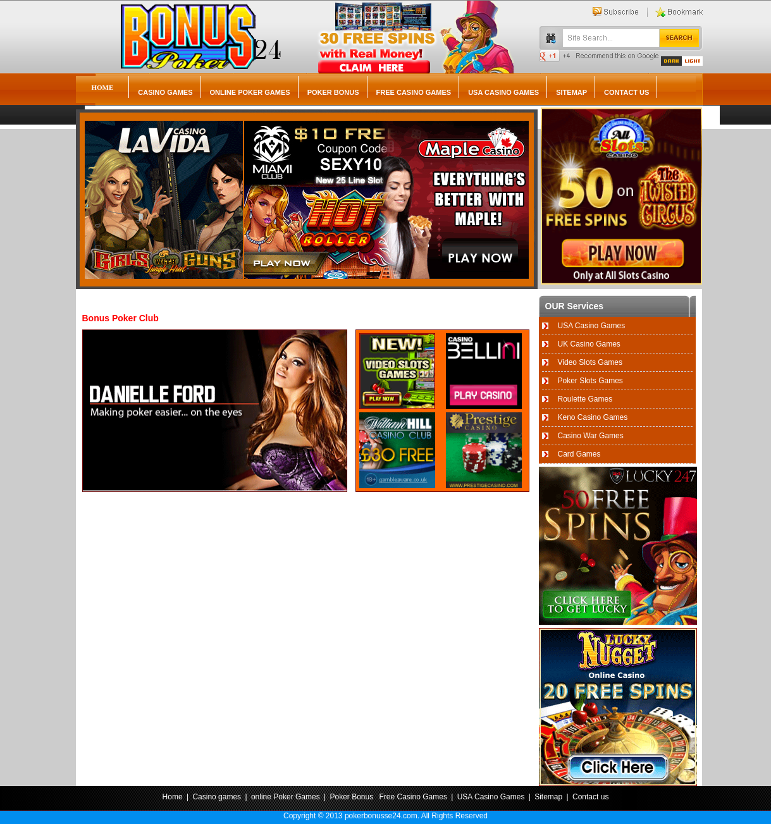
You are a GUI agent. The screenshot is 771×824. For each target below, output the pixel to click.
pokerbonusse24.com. (382, 815)
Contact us (626, 92)
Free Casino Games (414, 92)
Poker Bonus (333, 92)
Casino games (165, 92)
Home (103, 87)
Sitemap (571, 92)
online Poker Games (250, 92)
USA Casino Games (503, 92)
